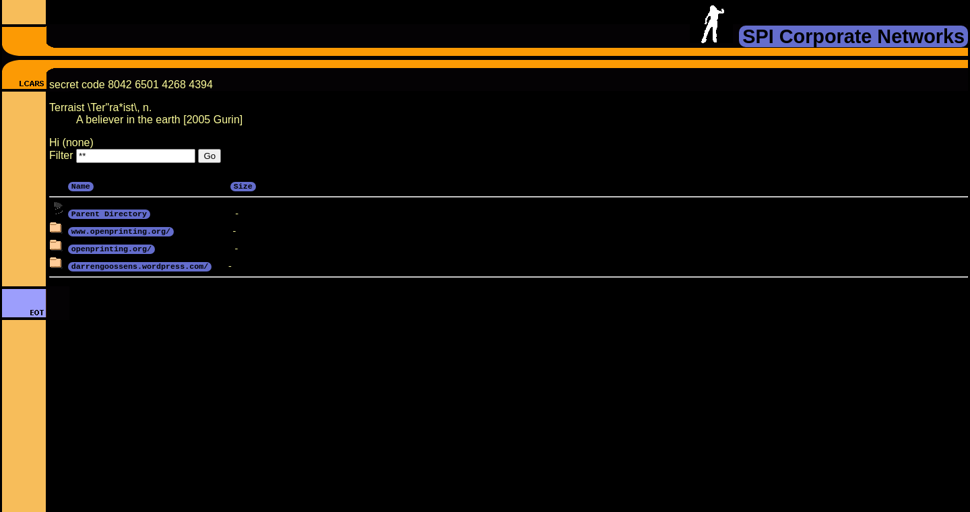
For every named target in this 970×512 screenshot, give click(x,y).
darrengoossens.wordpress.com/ (139, 265)
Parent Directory (109, 212)
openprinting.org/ (111, 248)
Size (243, 185)
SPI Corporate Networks (853, 36)
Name (80, 185)
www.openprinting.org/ (120, 230)
